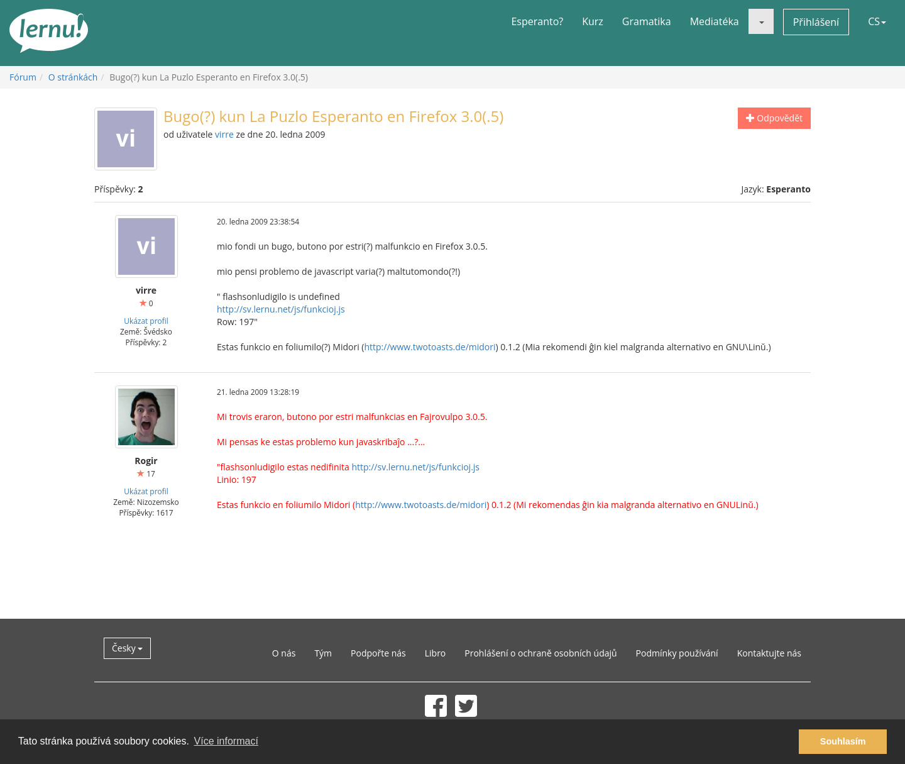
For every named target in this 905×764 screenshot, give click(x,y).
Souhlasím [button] (843, 741)
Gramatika (646, 21)
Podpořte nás (378, 653)
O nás (284, 653)
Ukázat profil (146, 321)
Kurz (592, 21)
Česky (127, 648)
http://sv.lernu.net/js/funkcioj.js (281, 309)
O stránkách (73, 77)
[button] (761, 21)
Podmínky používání (677, 653)
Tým (323, 653)
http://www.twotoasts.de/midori (429, 347)
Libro (435, 653)
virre (224, 134)
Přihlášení (816, 22)
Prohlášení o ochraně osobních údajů (540, 653)
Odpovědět (774, 118)
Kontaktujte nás (769, 653)
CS (877, 21)
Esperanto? (537, 21)
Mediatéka (714, 21)
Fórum (22, 77)
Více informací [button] (226, 741)
